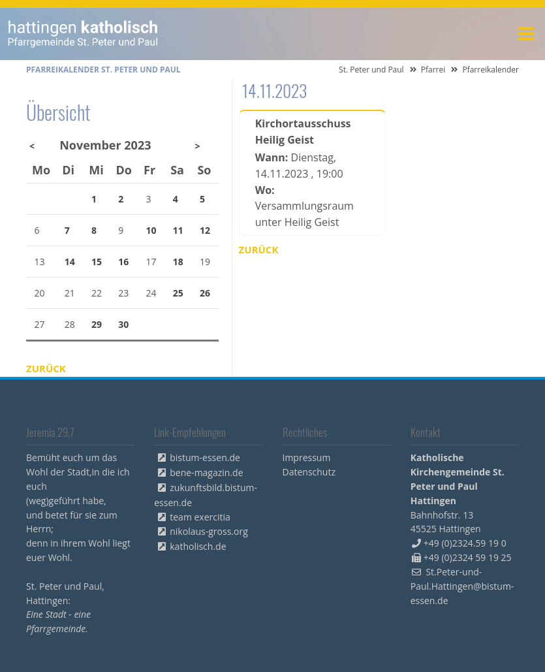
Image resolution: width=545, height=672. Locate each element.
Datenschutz (309, 472)
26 (205, 293)
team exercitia (200, 517)
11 (178, 230)
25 (178, 293)
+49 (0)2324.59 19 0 (465, 543)
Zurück (259, 249)
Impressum (307, 457)
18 (178, 261)
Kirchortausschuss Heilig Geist (303, 131)
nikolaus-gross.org (209, 531)
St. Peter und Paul (371, 69)
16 (123, 261)
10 (151, 230)
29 (96, 324)
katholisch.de (198, 546)
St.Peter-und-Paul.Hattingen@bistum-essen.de (462, 586)
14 (70, 261)
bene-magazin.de (206, 472)
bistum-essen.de (205, 457)
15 (96, 261)
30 (123, 324)
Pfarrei (433, 69)
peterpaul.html (83, 34)
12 (205, 230)
